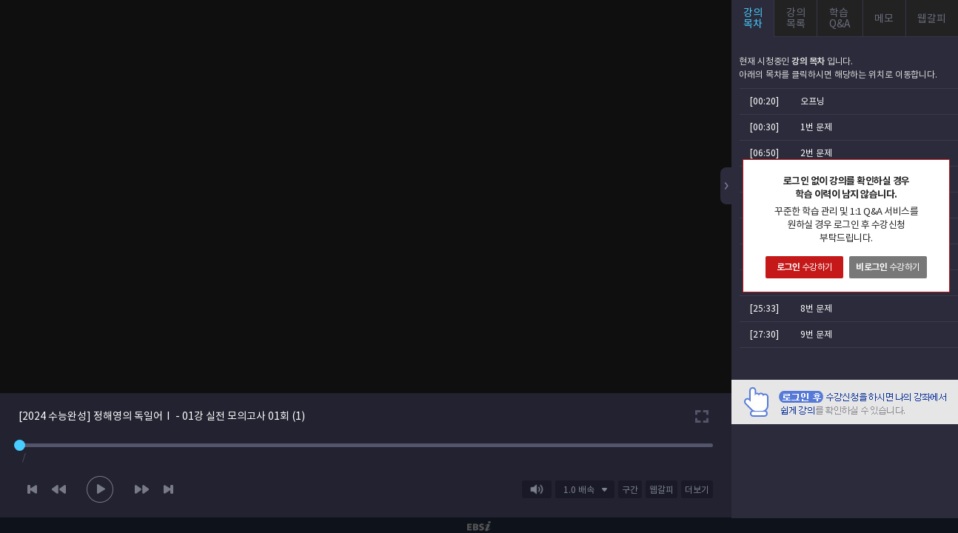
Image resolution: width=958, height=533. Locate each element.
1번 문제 (816, 127)
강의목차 (753, 18)
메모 (884, 18)
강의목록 (795, 18)
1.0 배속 (578, 489)
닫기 (938, 171)
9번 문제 (816, 334)
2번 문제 (816, 152)
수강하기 (805, 266)
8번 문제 (816, 308)
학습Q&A (840, 18)
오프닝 (812, 101)
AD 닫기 (928, 433)
